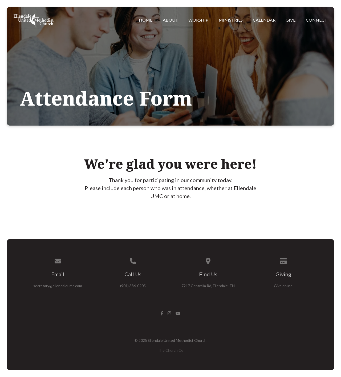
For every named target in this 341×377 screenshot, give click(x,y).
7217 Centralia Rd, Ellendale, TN (208, 285)
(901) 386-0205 (133, 285)
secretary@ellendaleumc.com (57, 285)
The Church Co (170, 350)
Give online (283, 285)
